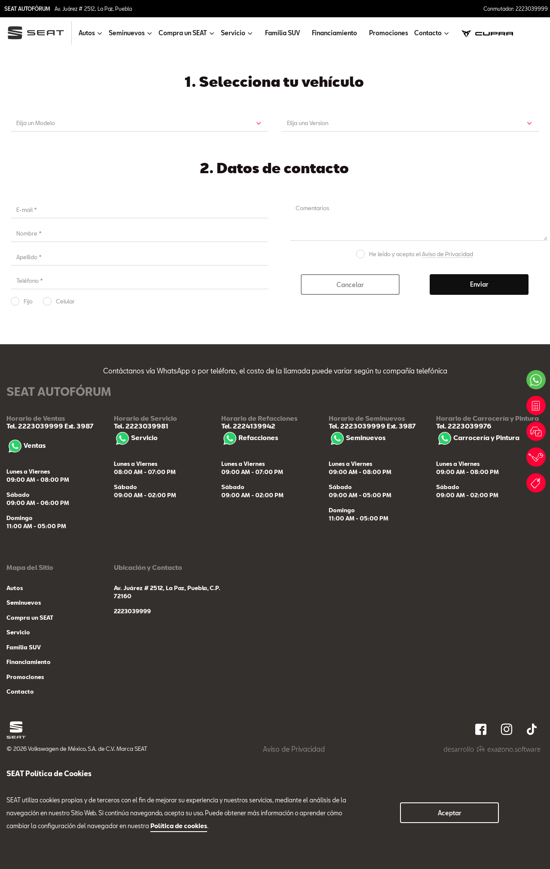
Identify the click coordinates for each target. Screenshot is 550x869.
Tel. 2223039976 (464, 541)
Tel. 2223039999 (34, 541)
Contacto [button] (428, 33)
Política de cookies (178, 825)
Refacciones (249, 552)
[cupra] (487, 32)
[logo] (39, 33)
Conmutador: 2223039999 (515, 9)
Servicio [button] (233, 33)
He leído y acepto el (421, 368)
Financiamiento (334, 33)
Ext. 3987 (78, 541)
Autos (14, 702)
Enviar (479, 398)
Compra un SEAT (29, 732)
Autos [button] (87, 33)
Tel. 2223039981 (141, 541)
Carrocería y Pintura (477, 552)
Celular (65, 415)
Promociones (388, 33)
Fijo (28, 415)
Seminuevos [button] (127, 33)
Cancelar (350, 399)
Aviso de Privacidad (447, 368)
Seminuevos (357, 552)
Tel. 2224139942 (248, 541)
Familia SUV (282, 33)
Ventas (26, 560)
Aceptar (449, 813)
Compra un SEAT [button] (183, 33)
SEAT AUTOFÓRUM (27, 9)
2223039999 (132, 725)
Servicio (136, 552)
